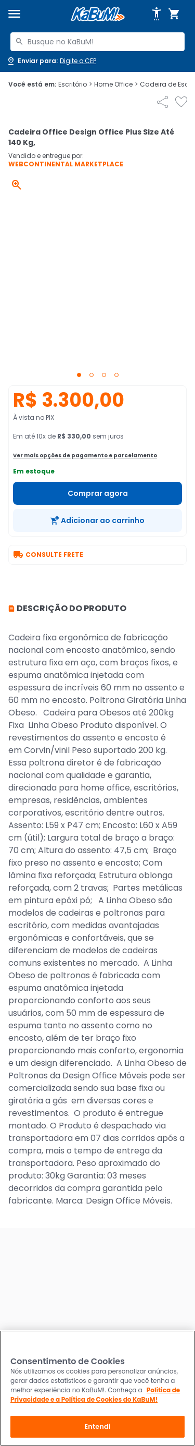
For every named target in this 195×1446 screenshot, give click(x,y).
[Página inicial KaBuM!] (97, 14)
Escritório (75, 84)
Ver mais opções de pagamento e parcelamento (85, 455)
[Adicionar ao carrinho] (97, 520)
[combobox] (97, 41)
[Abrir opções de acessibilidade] (156, 14)
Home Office (116, 84)
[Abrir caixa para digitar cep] (51, 61)
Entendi (97, 1426)
